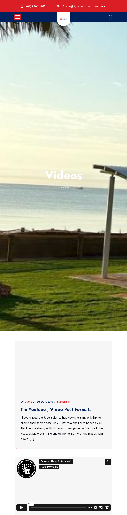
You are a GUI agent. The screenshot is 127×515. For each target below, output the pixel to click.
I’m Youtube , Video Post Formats (56, 409)
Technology (63, 402)
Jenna (28, 402)
